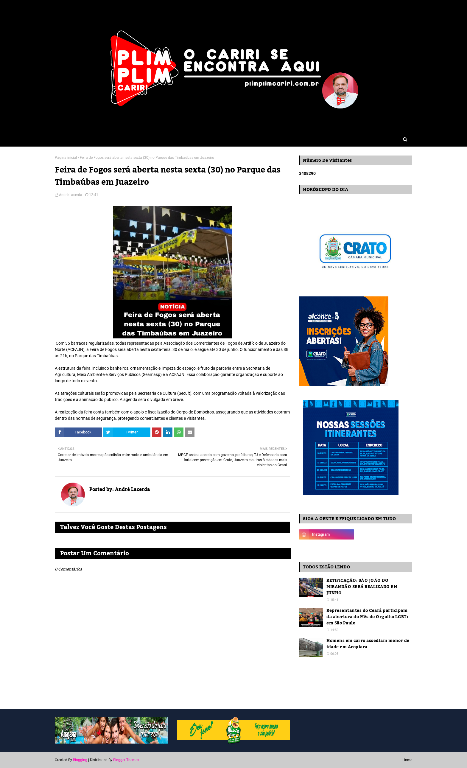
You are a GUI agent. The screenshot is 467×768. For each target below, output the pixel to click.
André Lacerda (70, 195)
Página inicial (66, 158)
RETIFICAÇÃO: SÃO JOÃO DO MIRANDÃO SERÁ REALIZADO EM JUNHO (361, 587)
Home (407, 760)
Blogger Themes (126, 760)
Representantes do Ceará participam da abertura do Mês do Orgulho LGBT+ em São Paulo (367, 617)
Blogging (80, 760)
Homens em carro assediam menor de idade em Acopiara (368, 644)
